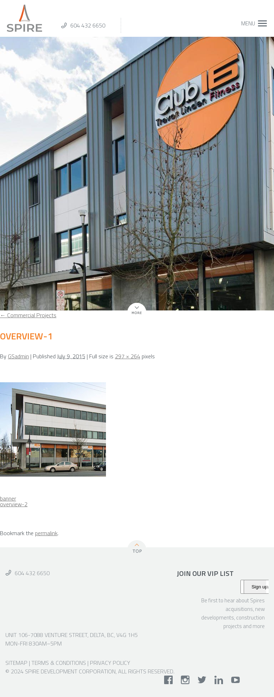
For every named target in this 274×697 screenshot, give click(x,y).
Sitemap (16, 662)
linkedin (218, 680)
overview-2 (13, 504)
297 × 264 (127, 356)
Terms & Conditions (58, 662)
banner (8, 498)
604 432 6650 (87, 25)
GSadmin (18, 356)
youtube (235, 680)
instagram (185, 680)
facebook (168, 680)
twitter (202, 680)
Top (137, 548)
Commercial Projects (28, 315)
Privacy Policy (110, 662)
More (133, 314)
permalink (46, 533)
